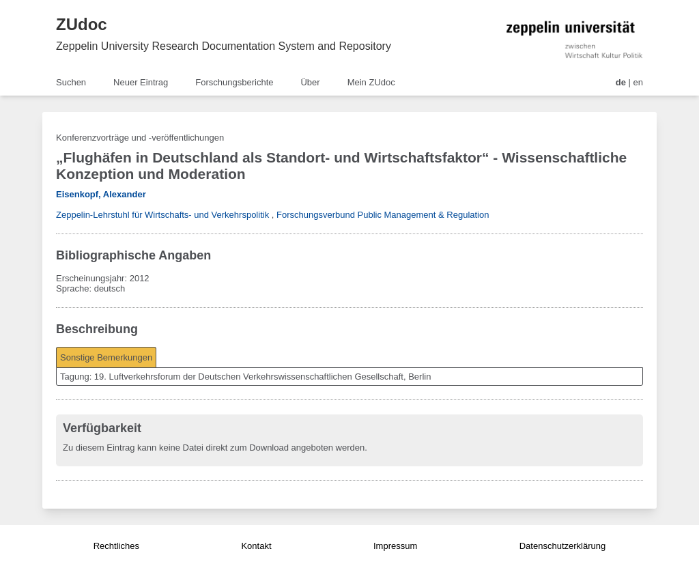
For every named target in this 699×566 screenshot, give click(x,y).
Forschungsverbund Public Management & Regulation (382, 215)
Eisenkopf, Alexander (101, 194)
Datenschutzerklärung (562, 546)
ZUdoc (81, 24)
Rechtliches (116, 546)
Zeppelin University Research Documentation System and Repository (223, 46)
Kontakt (256, 546)
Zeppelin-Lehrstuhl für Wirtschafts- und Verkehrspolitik (162, 215)
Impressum (395, 546)
